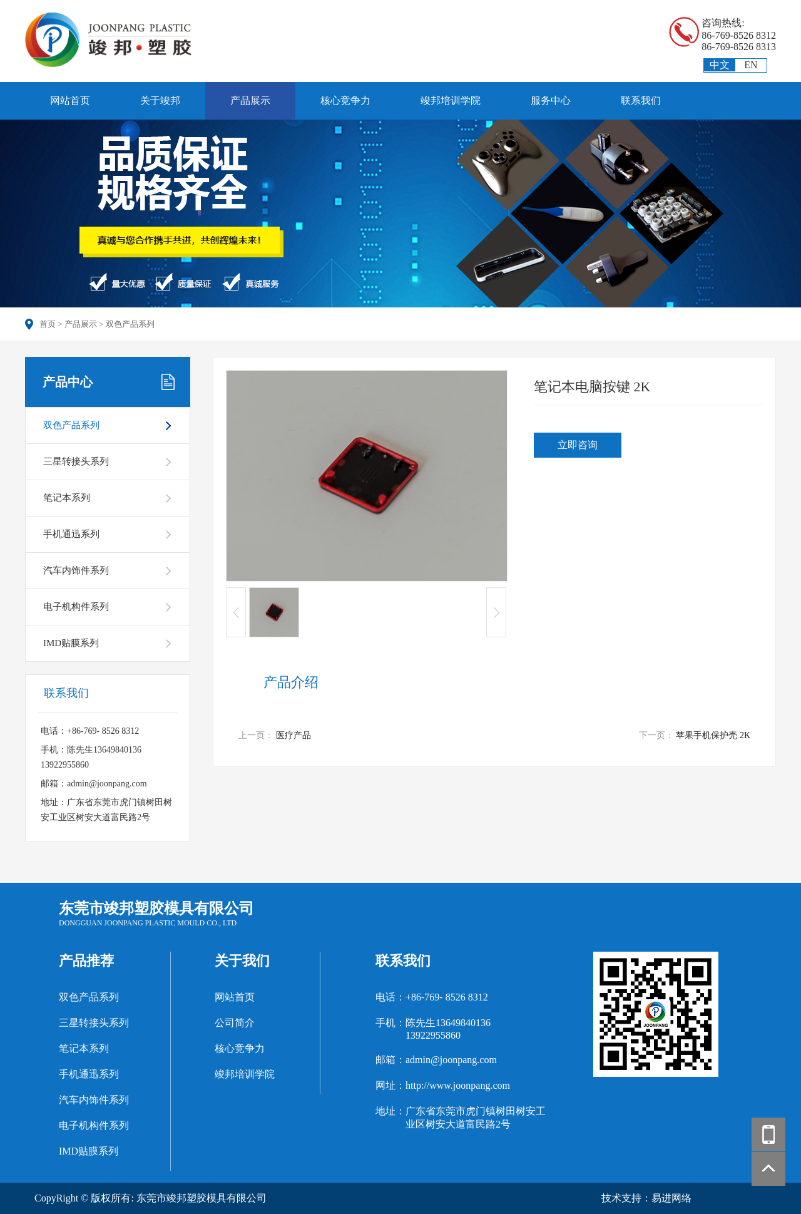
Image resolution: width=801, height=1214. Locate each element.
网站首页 (70, 100)
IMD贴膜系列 (71, 643)
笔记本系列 (66, 498)
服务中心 (551, 100)
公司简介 (235, 1022)
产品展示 (250, 100)
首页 (47, 324)
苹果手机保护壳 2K (713, 735)
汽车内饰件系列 (76, 570)
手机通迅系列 (71, 534)
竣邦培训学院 (451, 100)
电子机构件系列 (76, 607)
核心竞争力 (345, 100)
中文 (720, 64)
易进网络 (671, 1198)
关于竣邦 (160, 100)
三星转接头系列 (76, 461)
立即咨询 (578, 445)
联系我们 (641, 100)
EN (750, 64)
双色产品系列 (130, 324)
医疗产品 (293, 735)
